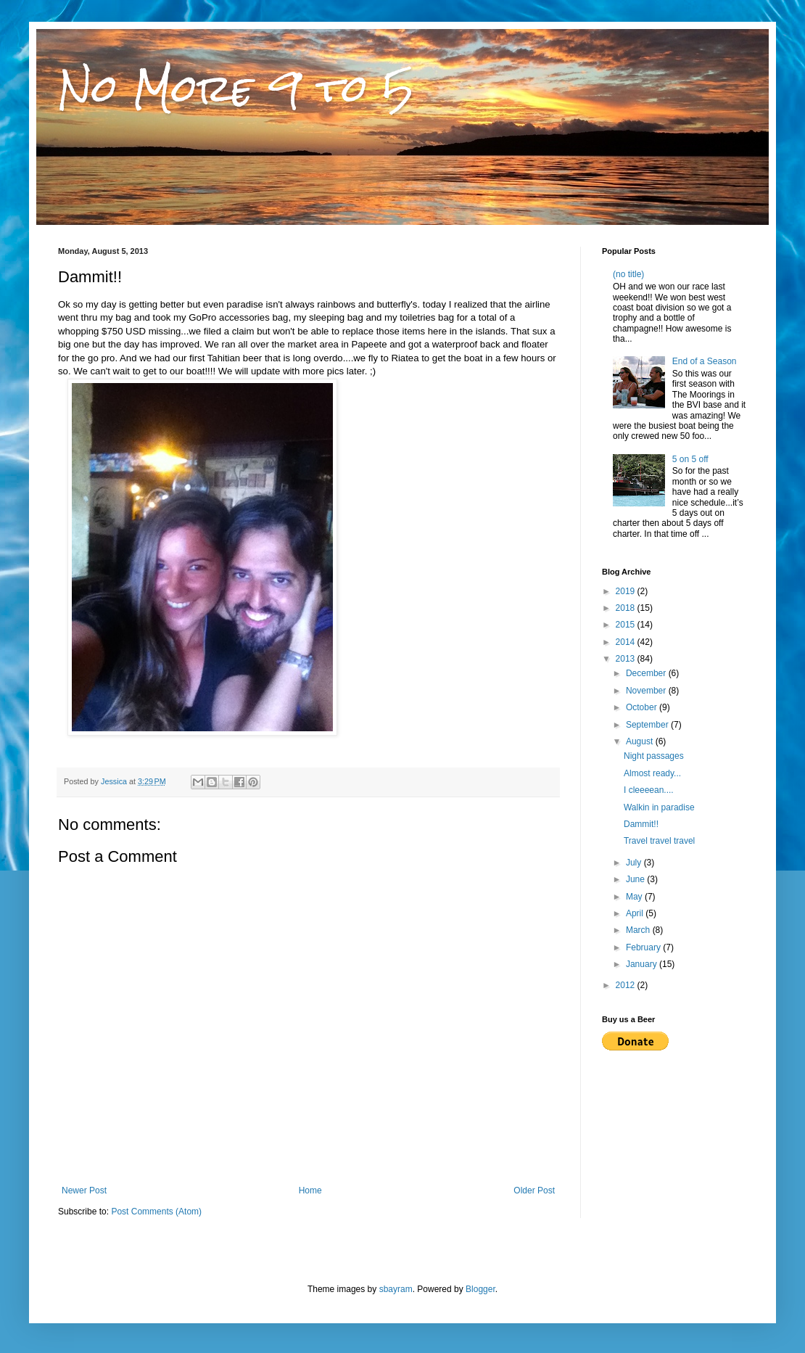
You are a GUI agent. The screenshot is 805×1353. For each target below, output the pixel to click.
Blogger (480, 1289)
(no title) (628, 274)
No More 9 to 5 (236, 88)
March (639, 930)
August (641, 741)
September (648, 725)
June (636, 879)
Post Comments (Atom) (156, 1211)
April (635, 913)
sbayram (396, 1289)
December (647, 673)
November (647, 691)
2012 (626, 985)
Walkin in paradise (659, 807)
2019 (626, 591)
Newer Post (84, 1190)
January (642, 964)
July (635, 863)
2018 (626, 608)
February (644, 947)
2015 (626, 625)
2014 (626, 642)
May (635, 897)
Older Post (534, 1190)
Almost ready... (652, 773)
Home (310, 1190)
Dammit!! (641, 824)
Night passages (654, 756)
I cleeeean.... (649, 790)
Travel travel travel (659, 841)
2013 (626, 659)
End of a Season (704, 361)
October (642, 707)
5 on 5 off (690, 459)
